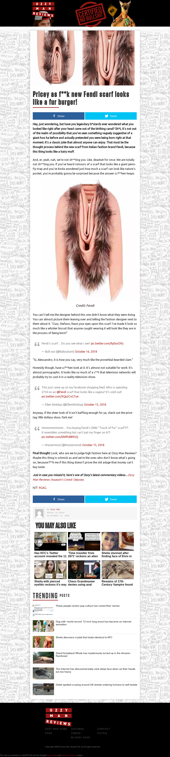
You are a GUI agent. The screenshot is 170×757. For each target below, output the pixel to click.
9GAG (42, 487)
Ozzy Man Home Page (56, 731)
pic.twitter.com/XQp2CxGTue (60, 396)
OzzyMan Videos (77, 731)
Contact (103, 729)
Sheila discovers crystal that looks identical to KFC (84, 637)
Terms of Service (69, 755)
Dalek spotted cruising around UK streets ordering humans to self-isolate (96, 684)
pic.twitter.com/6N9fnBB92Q (60, 436)
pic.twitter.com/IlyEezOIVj (107, 343)
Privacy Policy (52, 755)
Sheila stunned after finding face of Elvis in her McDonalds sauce (117, 556)
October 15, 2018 (95, 404)
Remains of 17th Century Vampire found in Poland (117, 584)
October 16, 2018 (86, 351)
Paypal (102, 733)
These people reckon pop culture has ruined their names (88, 605)
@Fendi (61, 392)
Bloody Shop (80, 737)
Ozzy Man (55, 509)
